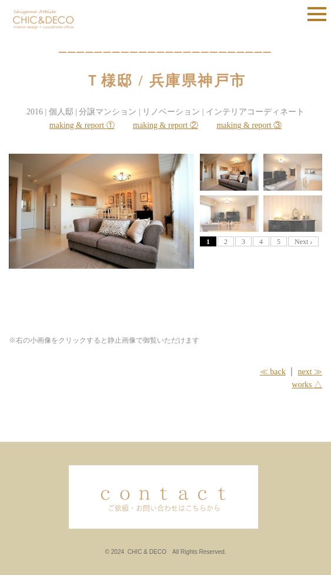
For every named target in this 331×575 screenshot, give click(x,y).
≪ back (273, 371)
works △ (307, 384)
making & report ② (165, 125)
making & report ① (82, 125)
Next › (303, 242)
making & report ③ (249, 125)
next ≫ (309, 371)
